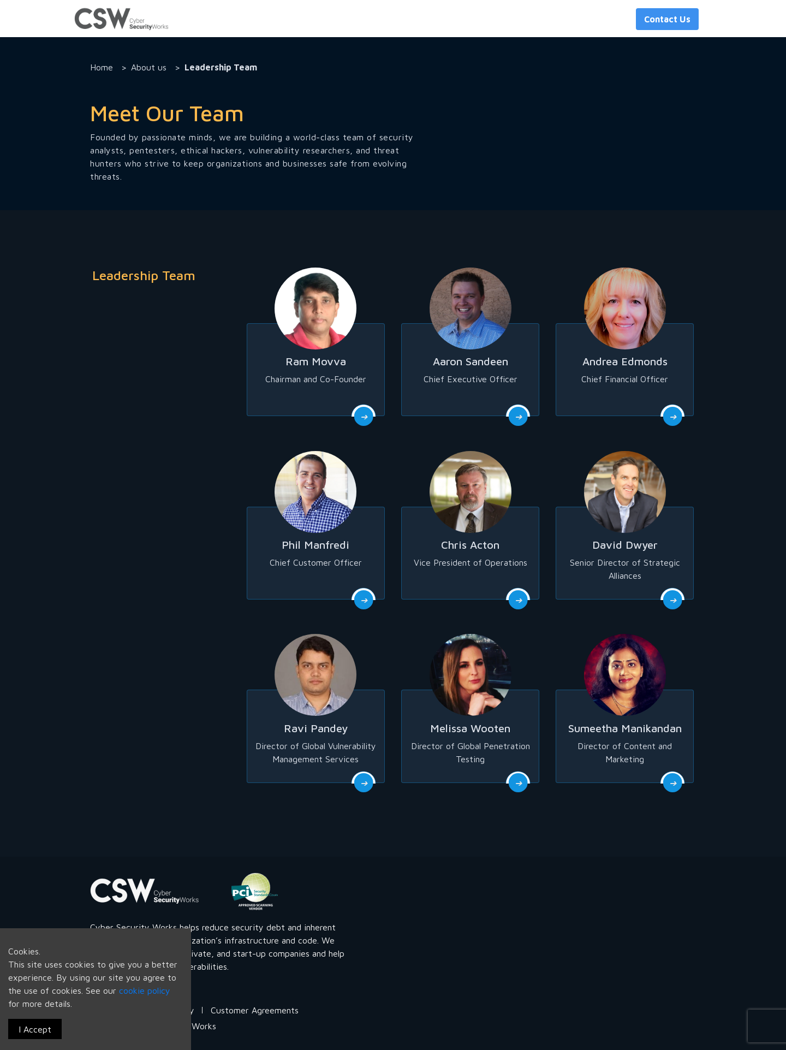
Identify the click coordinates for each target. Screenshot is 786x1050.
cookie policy (144, 990)
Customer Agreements (255, 1010)
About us (148, 67)
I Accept (35, 1029)
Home (101, 67)
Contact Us (667, 19)
